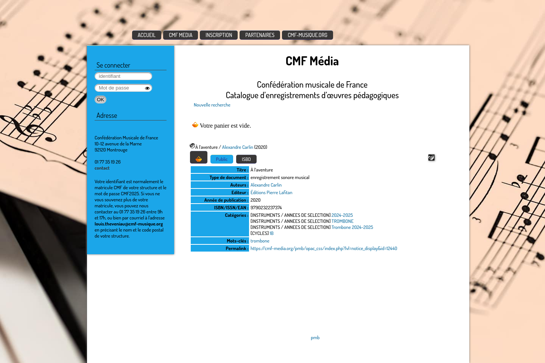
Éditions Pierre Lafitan (271, 192)
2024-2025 (342, 215)
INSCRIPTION (219, 35)
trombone (260, 241)
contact (102, 168)
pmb (315, 337)
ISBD (246, 159)
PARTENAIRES (259, 35)
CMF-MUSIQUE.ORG (307, 35)
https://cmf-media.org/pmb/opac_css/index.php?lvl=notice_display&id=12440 (324, 248)
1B (272, 233)
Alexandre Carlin (237, 147)
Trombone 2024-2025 (352, 227)
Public (222, 159)
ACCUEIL (147, 35)
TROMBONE (342, 221)
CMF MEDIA (180, 35)
